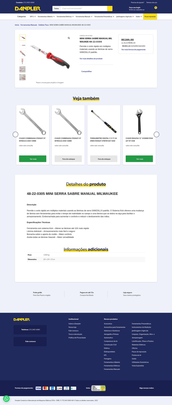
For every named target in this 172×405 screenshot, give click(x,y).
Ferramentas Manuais (84, 16)
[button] (69, 38)
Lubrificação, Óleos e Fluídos (143, 341)
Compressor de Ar (110, 341)
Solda (139, 16)
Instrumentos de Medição (141, 327)
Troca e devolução (75, 334)
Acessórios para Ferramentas (114, 327)
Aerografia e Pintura (111, 334)
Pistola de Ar (136, 355)
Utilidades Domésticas (140, 362)
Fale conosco (73, 331)
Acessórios (108, 324)
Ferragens (107, 359)
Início (17, 25)
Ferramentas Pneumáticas (105, 16)
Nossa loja (72, 327)
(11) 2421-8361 (30, 329)
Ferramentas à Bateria (46, 16)
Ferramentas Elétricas (65, 16)
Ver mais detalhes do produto (91, 59)
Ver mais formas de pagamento (133, 49)
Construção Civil (110, 345)
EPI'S (33, 16)
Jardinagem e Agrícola (125, 16)
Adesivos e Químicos (112, 331)
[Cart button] (154, 8)
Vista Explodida (138, 366)
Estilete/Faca (44, 25)
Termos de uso (151, 3)
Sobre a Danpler (75, 324)
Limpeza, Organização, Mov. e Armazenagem (143, 336)
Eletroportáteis (109, 352)
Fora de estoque (33, 159)
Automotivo (108, 338)
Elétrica (107, 348)
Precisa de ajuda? (137, 3)
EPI (105, 355)
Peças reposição (150, 16)
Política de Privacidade (77, 338)
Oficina (134, 348)
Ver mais (68, 159)
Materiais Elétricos (139, 345)
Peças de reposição (139, 352)
